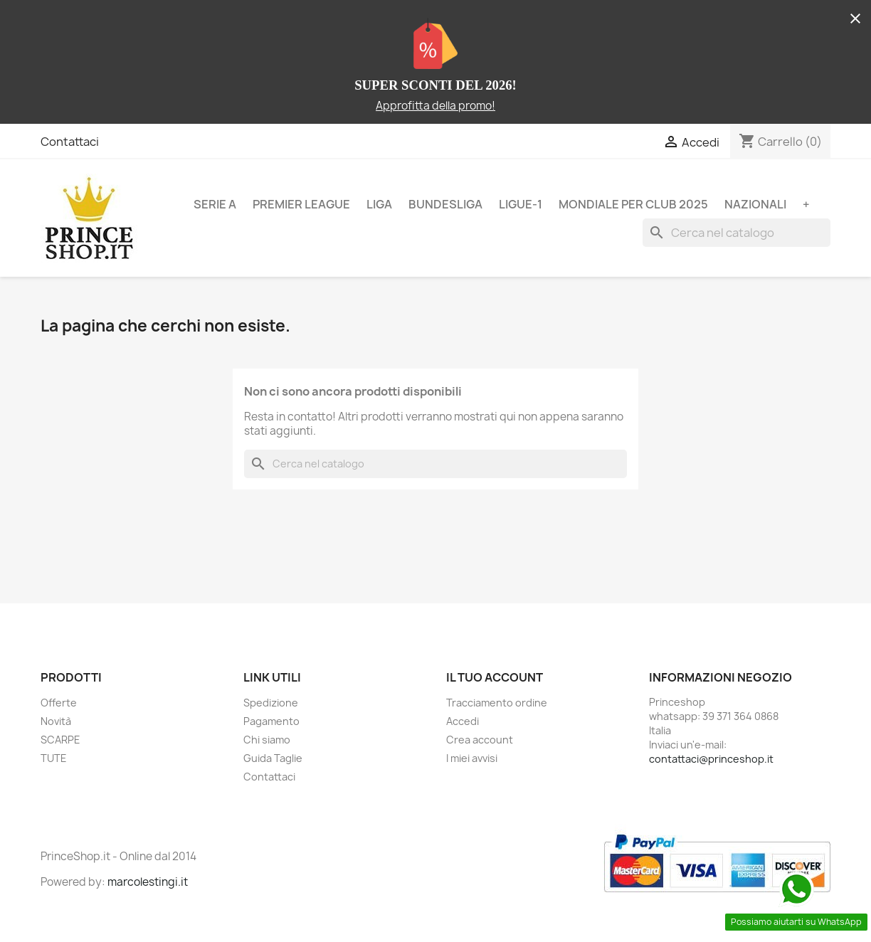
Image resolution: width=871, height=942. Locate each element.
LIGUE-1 (520, 204)
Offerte (59, 702)
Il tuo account (494, 677)
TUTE (54, 758)
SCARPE (60, 739)
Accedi (462, 721)
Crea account (479, 739)
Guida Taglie (272, 758)
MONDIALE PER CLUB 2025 (633, 204)
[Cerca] (736, 232)
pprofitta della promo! (439, 105)
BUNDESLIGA (445, 204)
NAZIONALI (755, 204)
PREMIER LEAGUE (301, 204)
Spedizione (270, 702)
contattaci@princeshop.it (711, 759)
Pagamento (271, 721)
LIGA (379, 204)
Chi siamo (266, 739)
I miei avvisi (471, 758)
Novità (56, 721)
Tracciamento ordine (496, 702)
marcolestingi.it (147, 881)
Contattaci (70, 141)
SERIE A (215, 204)
